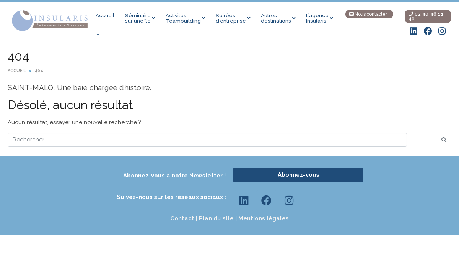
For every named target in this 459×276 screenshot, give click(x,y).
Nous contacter (368, 14)
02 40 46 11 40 (426, 16)
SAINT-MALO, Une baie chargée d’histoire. (79, 87)
